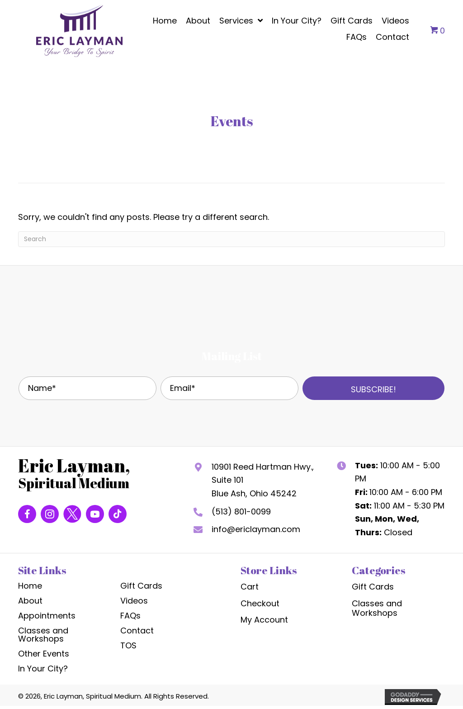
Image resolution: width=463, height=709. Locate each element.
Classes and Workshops (43, 634)
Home (30, 585)
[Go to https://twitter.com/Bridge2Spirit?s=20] (72, 514)
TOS (128, 645)
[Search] (231, 239)
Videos (134, 600)
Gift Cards (141, 585)
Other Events (43, 653)
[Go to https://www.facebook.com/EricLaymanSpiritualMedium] (27, 514)
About (30, 600)
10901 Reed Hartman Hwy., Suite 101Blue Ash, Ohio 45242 (263, 480)
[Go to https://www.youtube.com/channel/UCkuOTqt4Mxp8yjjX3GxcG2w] (95, 514)
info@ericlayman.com (256, 529)
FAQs (130, 615)
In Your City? (43, 668)
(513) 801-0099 (241, 511)
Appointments (47, 615)
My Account (264, 619)
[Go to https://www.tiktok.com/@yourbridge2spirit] (118, 514)
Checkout (260, 603)
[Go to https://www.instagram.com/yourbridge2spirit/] (50, 514)
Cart (250, 586)
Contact (137, 630)
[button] (373, 388)
